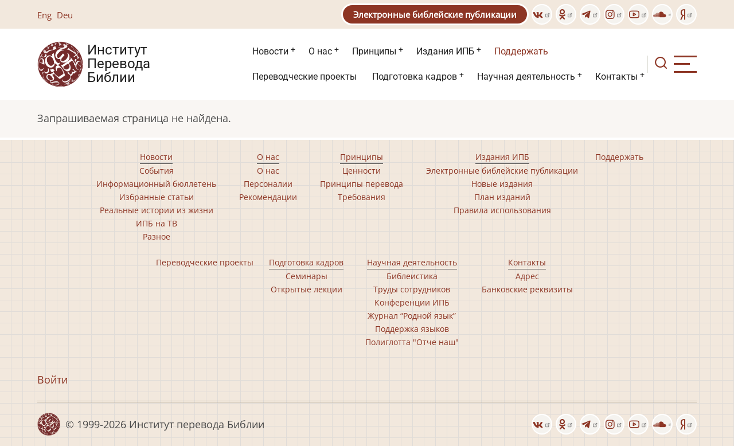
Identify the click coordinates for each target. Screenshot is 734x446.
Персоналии (268, 183)
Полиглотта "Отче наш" (412, 342)
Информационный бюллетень (156, 183)
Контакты (616, 76)
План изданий (502, 196)
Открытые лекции (306, 289)
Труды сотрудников (411, 289)
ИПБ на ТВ (156, 223)
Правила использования (502, 210)
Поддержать (521, 51)
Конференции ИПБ (412, 302)
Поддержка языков (412, 328)
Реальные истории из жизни (156, 210)
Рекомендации (268, 196)
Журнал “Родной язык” (412, 315)
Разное (156, 236)
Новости (270, 51)
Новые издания (502, 183)
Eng (44, 15)
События (156, 170)
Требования (361, 196)
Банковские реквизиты (527, 289)
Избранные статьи (156, 196)
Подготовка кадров (414, 76)
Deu (65, 15)
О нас (320, 51)
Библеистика (412, 276)
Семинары (306, 276)
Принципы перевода (361, 183)
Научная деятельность (526, 76)
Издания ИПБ (445, 51)
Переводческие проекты (304, 76)
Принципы (374, 51)
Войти (52, 379)
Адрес (527, 276)
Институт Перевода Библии (118, 64)
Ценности (361, 170)
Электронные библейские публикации (435, 14)
